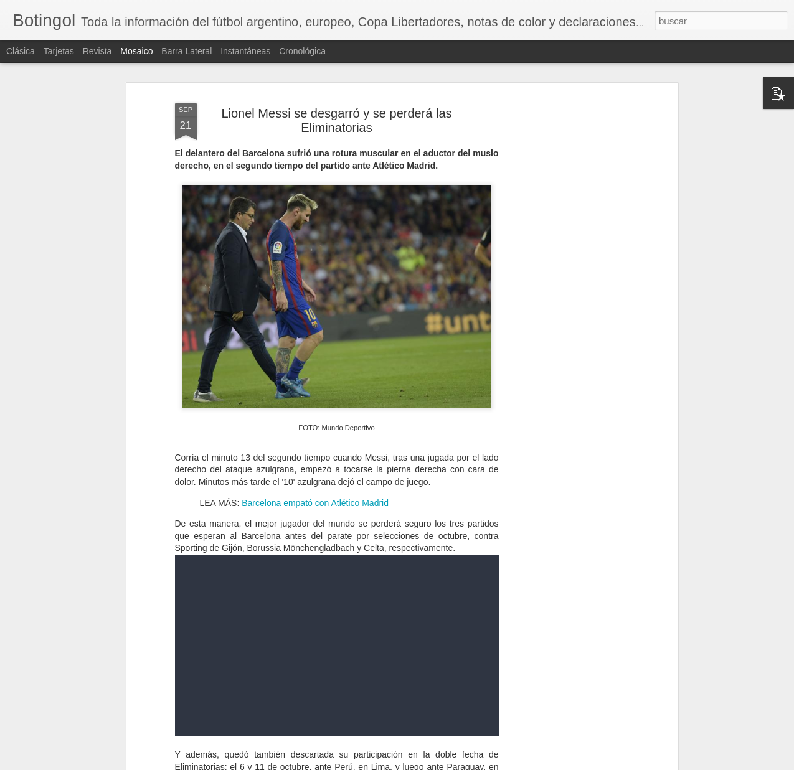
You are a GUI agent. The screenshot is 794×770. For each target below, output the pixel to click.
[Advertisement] (567, 293)
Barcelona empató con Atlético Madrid (314, 503)
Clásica (20, 51)
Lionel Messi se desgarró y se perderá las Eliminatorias (336, 120)
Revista (97, 51)
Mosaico (136, 51)
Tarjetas (59, 51)
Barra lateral (186, 51)
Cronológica (302, 51)
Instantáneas (245, 51)
